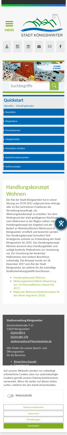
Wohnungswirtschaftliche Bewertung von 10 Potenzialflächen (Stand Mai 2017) (34, 284)
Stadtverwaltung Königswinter (25, 320)
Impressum (33, 413)
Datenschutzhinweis (33, 407)
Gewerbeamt (21, 365)
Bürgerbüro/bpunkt (25, 361)
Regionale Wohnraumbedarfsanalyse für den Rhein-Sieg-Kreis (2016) (36, 293)
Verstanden (33, 425)
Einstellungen (33, 419)
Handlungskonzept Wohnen (29, 277)
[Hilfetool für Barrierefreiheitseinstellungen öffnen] (61, 223)
